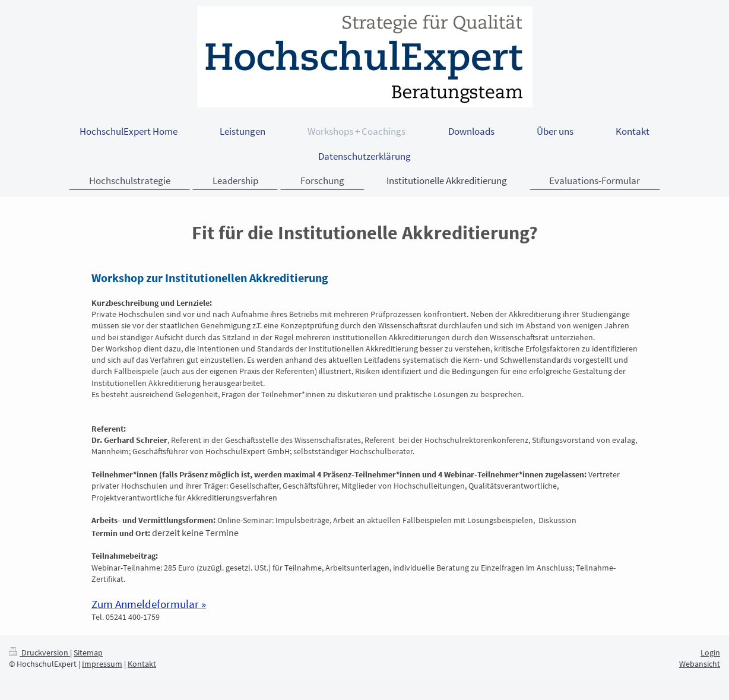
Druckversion (39, 652)
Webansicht (699, 663)
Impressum (102, 663)
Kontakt (142, 663)
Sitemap (88, 652)
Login (710, 652)
